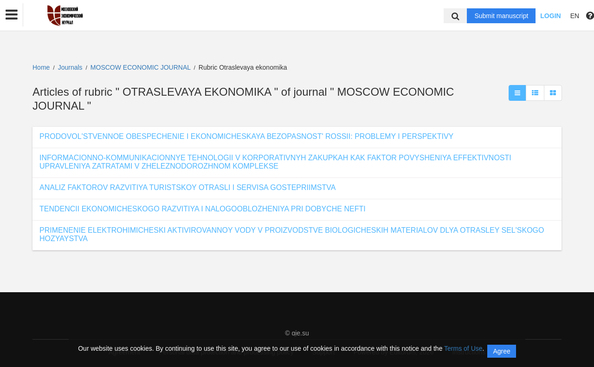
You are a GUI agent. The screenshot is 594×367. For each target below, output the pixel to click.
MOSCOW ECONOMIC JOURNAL (141, 67)
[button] (11, 14)
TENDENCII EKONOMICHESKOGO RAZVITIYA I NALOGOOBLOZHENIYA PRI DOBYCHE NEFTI (202, 209)
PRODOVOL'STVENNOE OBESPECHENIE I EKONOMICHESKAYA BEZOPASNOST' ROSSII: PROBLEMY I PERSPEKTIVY (246, 136)
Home (41, 67)
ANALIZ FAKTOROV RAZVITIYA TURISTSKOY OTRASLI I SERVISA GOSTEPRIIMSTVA (187, 187)
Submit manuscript (501, 16)
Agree (501, 351)
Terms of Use (463, 348)
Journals (70, 67)
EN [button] (574, 16)
